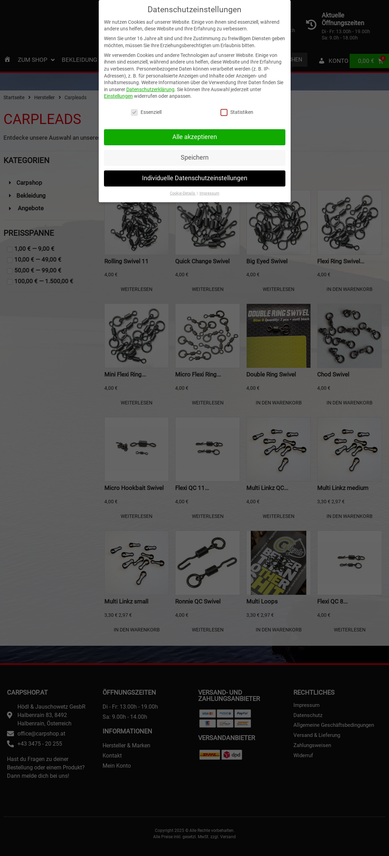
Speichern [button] (195, 154)
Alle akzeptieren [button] (194, 134)
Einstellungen (118, 93)
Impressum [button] (209, 190)
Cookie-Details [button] (183, 190)
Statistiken (236, 110)
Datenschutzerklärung (150, 86)
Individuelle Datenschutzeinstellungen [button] (194, 175)
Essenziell (146, 110)
